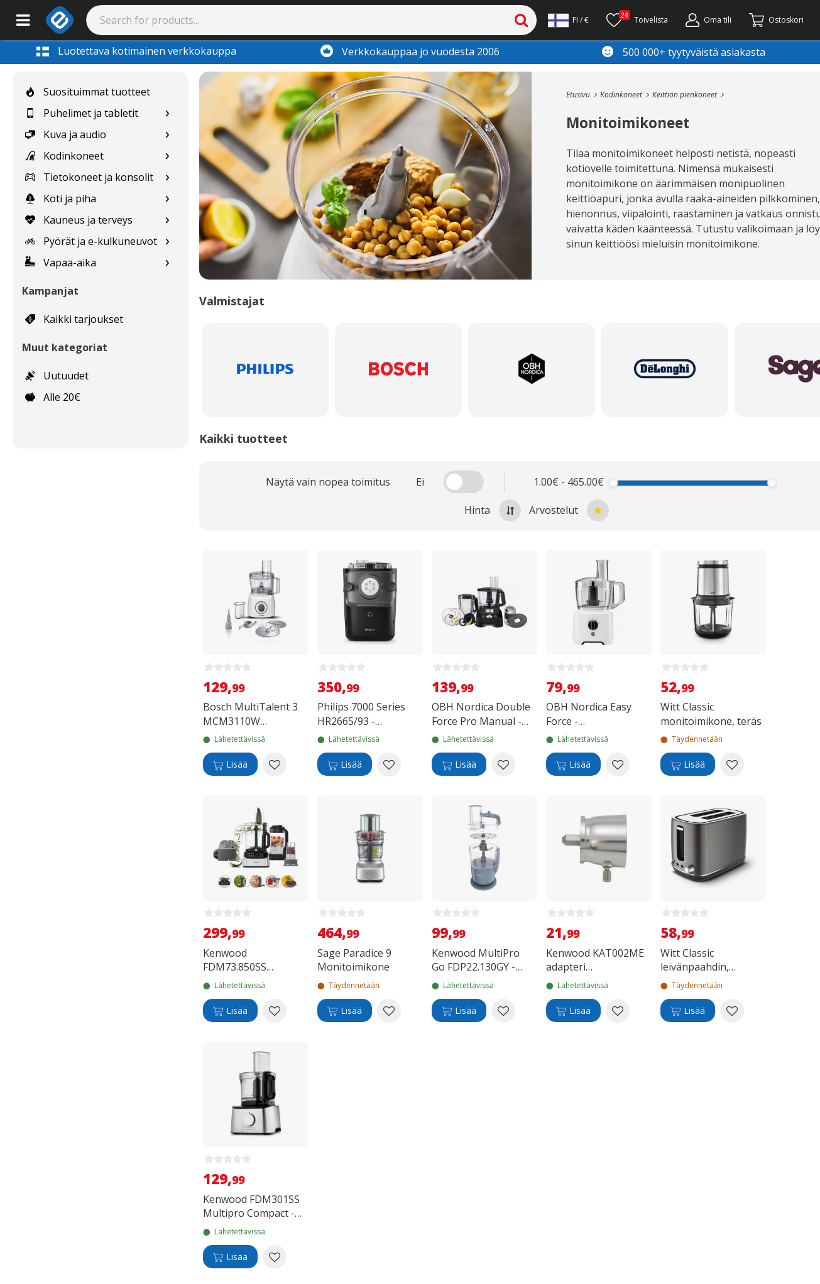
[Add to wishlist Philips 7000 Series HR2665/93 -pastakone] (389, 764)
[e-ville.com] (60, 20)
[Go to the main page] (578, 94)
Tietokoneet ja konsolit (89, 177)
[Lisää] (230, 764)
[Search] (311, 20)
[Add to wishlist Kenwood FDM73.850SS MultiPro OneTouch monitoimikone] (275, 1011)
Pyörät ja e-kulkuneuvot (91, 241)
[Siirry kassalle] (776, 20)
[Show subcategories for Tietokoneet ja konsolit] (167, 177)
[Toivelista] (637, 20)
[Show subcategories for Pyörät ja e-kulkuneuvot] (167, 241)
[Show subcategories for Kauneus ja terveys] (167, 220)
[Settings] (568, 20)
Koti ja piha (60, 198)
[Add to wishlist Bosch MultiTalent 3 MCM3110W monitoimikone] (275, 764)
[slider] (613, 482)
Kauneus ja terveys (79, 219)
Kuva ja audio (65, 134)
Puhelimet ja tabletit (81, 113)
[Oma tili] (708, 20)
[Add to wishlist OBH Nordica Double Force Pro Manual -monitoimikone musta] (503, 764)
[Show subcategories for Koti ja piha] (167, 198)
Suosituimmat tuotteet (87, 91)
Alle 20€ (52, 397)
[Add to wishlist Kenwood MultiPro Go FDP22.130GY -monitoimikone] (503, 1011)
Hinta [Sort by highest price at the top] (492, 510)
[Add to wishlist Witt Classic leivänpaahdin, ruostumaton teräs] (732, 1011)
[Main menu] (23, 20)
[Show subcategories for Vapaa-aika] (167, 262)
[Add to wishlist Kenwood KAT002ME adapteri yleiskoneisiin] (618, 1011)
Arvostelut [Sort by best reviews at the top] (569, 510)
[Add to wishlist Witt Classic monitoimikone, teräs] (732, 764)
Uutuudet (57, 375)
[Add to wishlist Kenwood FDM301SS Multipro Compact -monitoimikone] (275, 1257)
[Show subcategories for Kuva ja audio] (167, 134)
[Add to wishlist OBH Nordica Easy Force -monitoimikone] (618, 764)
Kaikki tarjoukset (74, 319)
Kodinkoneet (64, 155)
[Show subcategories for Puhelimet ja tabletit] (167, 113)
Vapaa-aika (60, 262)
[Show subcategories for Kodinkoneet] (167, 156)
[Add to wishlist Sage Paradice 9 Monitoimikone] (389, 1011)
